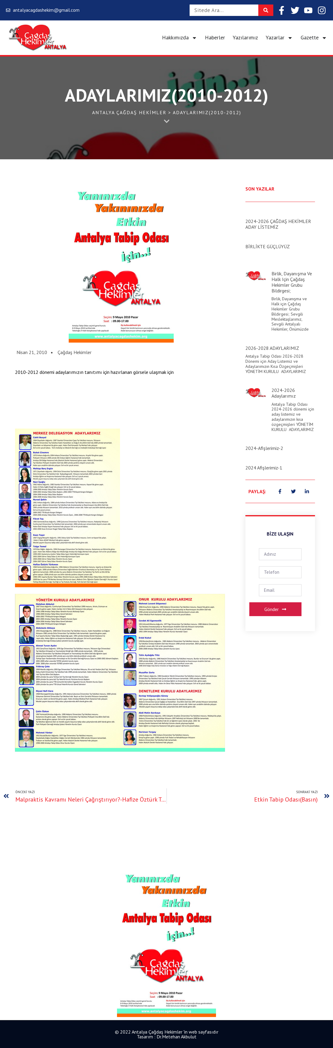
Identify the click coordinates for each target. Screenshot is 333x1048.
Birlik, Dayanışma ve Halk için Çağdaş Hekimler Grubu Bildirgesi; (292, 282)
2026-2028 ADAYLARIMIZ (272, 348)
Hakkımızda (179, 38)
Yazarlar (279, 38)
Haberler (215, 37)
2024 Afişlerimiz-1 (263, 468)
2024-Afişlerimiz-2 (264, 448)
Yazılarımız (245, 37)
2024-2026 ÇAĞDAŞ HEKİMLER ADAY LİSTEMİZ (278, 224)
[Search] (265, 10)
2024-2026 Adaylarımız (284, 393)
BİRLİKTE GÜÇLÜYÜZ (267, 246)
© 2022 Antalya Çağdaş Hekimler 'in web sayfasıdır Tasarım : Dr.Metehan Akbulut (166, 1034)
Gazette (314, 38)
